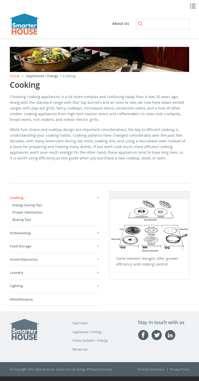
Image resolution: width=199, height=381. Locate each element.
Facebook (144, 335)
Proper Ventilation (27, 212)
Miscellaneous (21, 299)
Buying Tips (21, 219)
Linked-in (171, 335)
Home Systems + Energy (90, 340)
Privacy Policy (179, 369)
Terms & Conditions (151, 369)
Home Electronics (24, 259)
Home (14, 76)
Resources (80, 349)
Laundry (16, 272)
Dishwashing (20, 233)
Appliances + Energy (42, 76)
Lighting (16, 285)
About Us (120, 23)
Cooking (16, 197)
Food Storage (20, 246)
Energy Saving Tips (27, 205)
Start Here (80, 323)
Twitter (158, 335)
